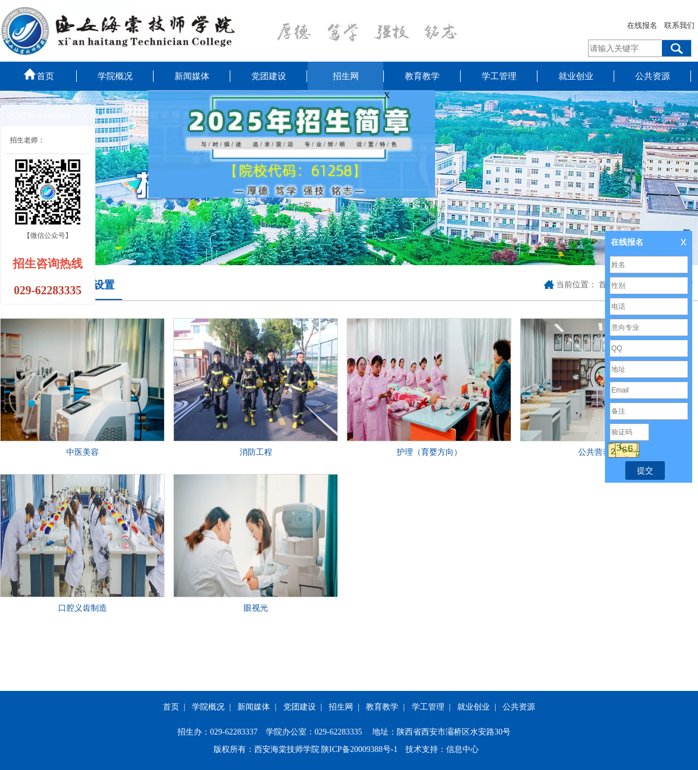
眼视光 (256, 608)
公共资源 (652, 76)
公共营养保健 (602, 452)
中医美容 (82, 452)
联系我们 (679, 25)
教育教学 (422, 76)
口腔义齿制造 (82, 608)
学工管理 (499, 76)
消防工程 (256, 452)
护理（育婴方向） (429, 452)
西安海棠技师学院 (286, 749)
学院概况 (115, 76)
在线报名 (642, 25)
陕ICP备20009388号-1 (359, 749)
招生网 (346, 76)
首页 (38, 74)
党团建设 (268, 76)
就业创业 (575, 76)
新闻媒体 (191, 76)
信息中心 (462, 749)
